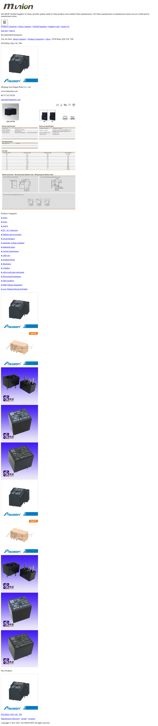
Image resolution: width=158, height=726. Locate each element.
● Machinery (6, 264)
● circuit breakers (8, 239)
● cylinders (5, 268)
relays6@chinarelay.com (10, 100)
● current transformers (10, 251)
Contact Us (65, 26)
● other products (7, 281)
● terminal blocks (8, 260)
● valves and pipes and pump (12, 272)
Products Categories (9, 26)
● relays (4, 218)
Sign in (12, 31)
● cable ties (5, 255)
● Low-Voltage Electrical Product (14, 289)
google (24, 719)
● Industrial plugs (8, 247)
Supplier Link (53, 26)
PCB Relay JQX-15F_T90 (11, 714)
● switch (4, 226)
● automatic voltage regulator (12, 243)
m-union (31, 719)
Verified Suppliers (40, 26)
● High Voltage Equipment (11, 285)
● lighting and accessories (11, 234)
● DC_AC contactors (9, 230)
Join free (4, 31)
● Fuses (4, 222)
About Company (24, 26)
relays (48, 39)
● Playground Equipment (11, 276)
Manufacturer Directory (10, 719)
